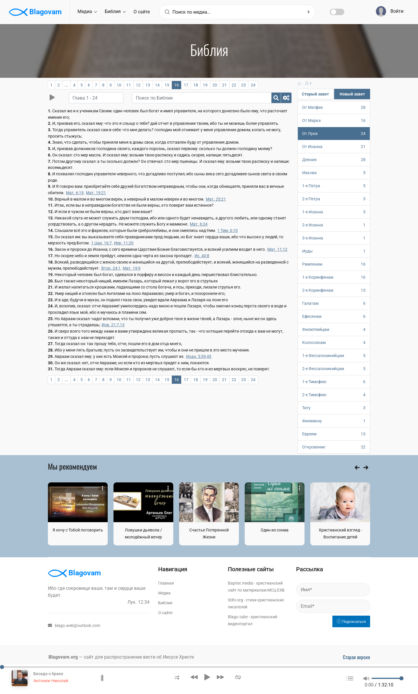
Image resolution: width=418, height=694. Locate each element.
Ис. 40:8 (201, 255)
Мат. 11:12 (277, 249)
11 (128, 85)
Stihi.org (235, 599)
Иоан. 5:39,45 (198, 356)
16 (176, 85)
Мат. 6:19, (75, 192)
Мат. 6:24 (199, 224)
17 (186, 85)
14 (157, 85)
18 (195, 85)
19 (205, 85)
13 (147, 85)
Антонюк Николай (50, 680)
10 (119, 85)
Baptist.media (240, 583)
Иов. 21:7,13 (113, 324)
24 (253, 85)
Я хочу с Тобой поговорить (78, 529)
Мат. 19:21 (96, 192)
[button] (177, 677)
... (66, 85)
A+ (306, 83)
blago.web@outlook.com (74, 625)
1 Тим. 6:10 (227, 230)
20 (214, 85)
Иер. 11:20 (124, 243)
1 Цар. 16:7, (102, 243)
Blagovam (35, 12)
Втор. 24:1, (111, 268)
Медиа (87, 11)
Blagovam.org (63, 656)
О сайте (142, 12)
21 (224, 85)
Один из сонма (275, 529)
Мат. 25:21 (216, 199)
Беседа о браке (48, 673)
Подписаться (351, 621)
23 (243, 85)
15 (167, 85)
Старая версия (356, 656)
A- (300, 83)
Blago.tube (238, 616)
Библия (115, 11)
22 (234, 85)
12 (138, 85)
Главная (166, 583)
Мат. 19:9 (131, 268)
